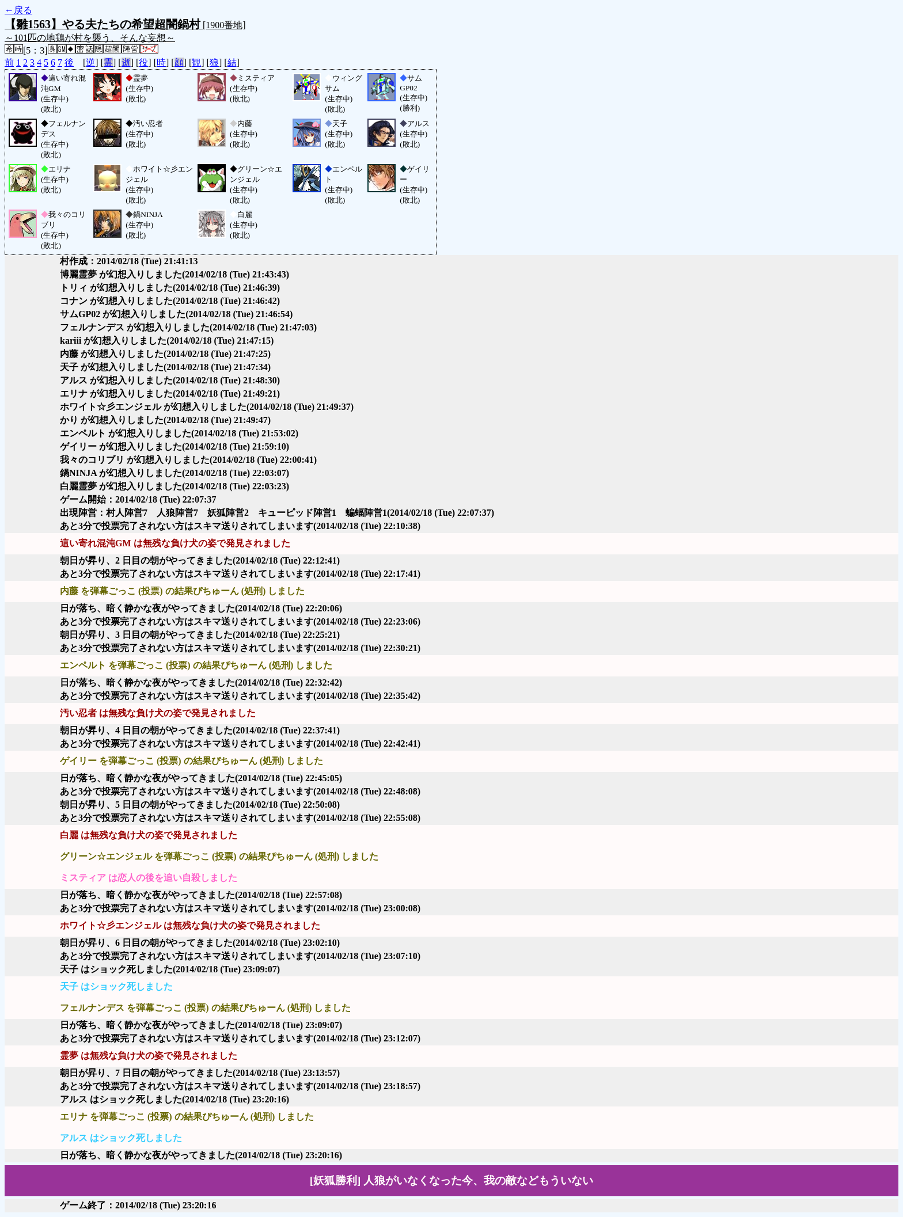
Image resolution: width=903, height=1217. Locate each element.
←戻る (18, 10)
